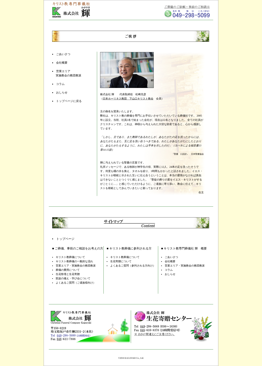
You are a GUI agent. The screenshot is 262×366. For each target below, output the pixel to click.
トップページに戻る (69, 101)
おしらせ (61, 92)
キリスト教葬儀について (70, 257)
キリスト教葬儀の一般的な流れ (74, 261)
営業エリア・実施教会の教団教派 (76, 265)
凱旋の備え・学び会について (73, 278)
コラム (60, 83)
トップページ (65, 239)
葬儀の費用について (68, 269)
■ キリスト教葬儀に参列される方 (129, 248)
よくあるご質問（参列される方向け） (132, 265)
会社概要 (61, 62)
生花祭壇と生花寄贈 (68, 274)
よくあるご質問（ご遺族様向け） (76, 282)
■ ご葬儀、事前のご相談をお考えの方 (77, 248)
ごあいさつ (63, 54)
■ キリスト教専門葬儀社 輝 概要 (184, 248)
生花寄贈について (121, 261)
